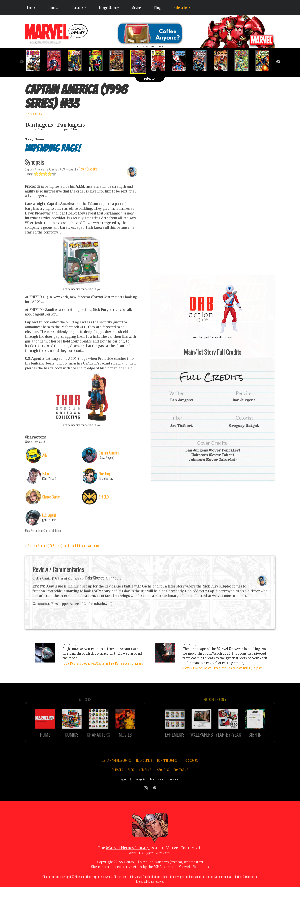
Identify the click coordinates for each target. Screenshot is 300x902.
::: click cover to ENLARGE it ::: (212, 276)
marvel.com (174, 792)
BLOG (131, 782)
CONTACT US (181, 782)
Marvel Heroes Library (128, 861)
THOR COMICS (190, 773)
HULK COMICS (144, 773)
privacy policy (139, 792)
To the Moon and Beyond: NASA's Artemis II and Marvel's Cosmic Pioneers (102, 663)
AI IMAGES (117, 782)
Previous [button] (22, 62)
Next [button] (278, 62)
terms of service (156, 792)
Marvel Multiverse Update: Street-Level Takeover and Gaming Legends (222, 668)
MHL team (162, 880)
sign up (124, 792)
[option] (35, 60)
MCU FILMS (145, 782)
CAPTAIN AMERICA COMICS (116, 773)
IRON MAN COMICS (167, 773)
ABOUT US (163, 782)
